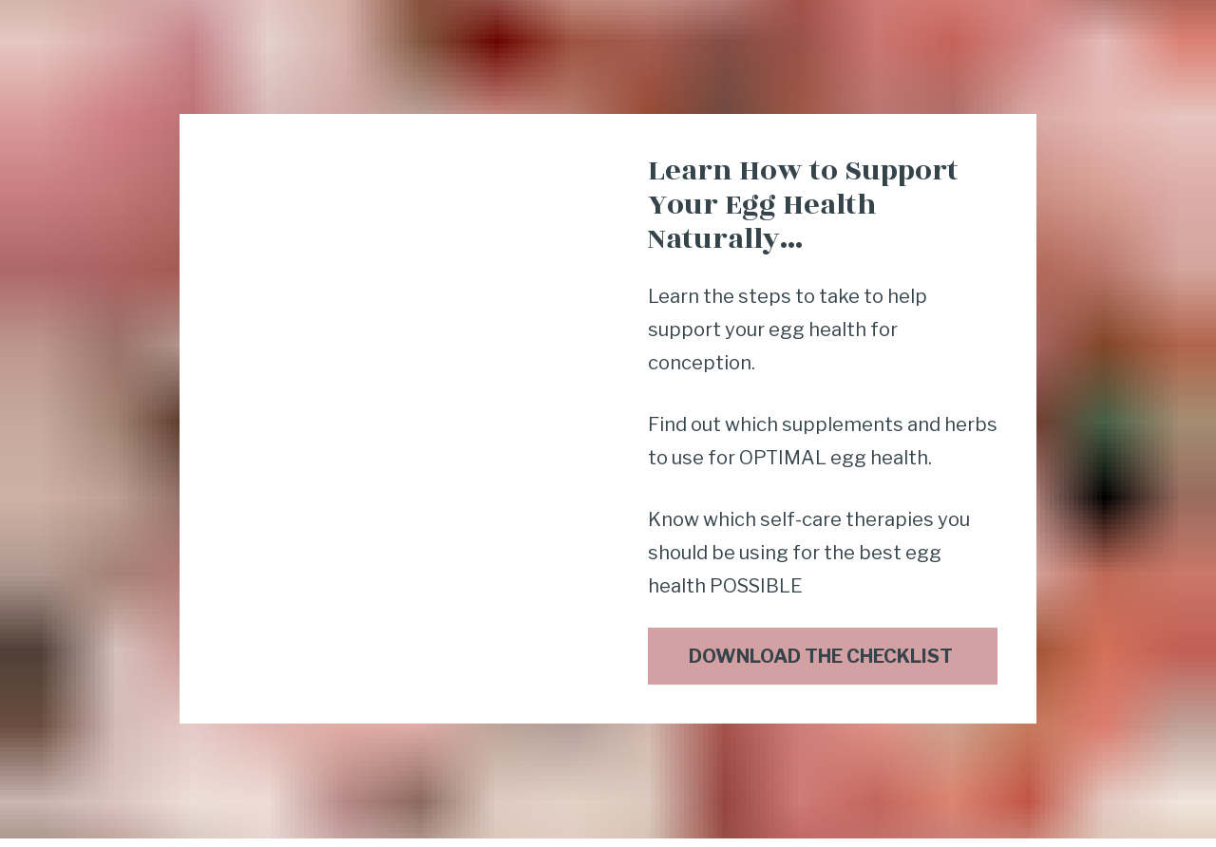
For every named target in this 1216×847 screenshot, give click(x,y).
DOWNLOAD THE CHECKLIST (823, 642)
